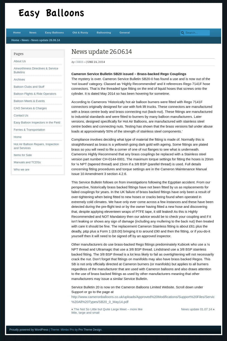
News (32, 32)
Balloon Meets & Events (29, 101)
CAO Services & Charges (30, 108)
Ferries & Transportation (29, 129)
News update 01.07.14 (196, 309)
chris (79, 62)
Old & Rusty (80, 32)
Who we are (21, 169)
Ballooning (104, 32)
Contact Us (21, 115)
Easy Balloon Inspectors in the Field (37, 122)
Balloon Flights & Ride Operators (35, 93)
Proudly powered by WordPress (29, 329)
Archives (19, 79)
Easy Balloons (54, 32)
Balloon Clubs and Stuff (29, 86)
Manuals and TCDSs (27, 162)
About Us (20, 61)
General (124, 32)
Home (17, 32)
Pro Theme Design (90, 329)
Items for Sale (23, 155)
